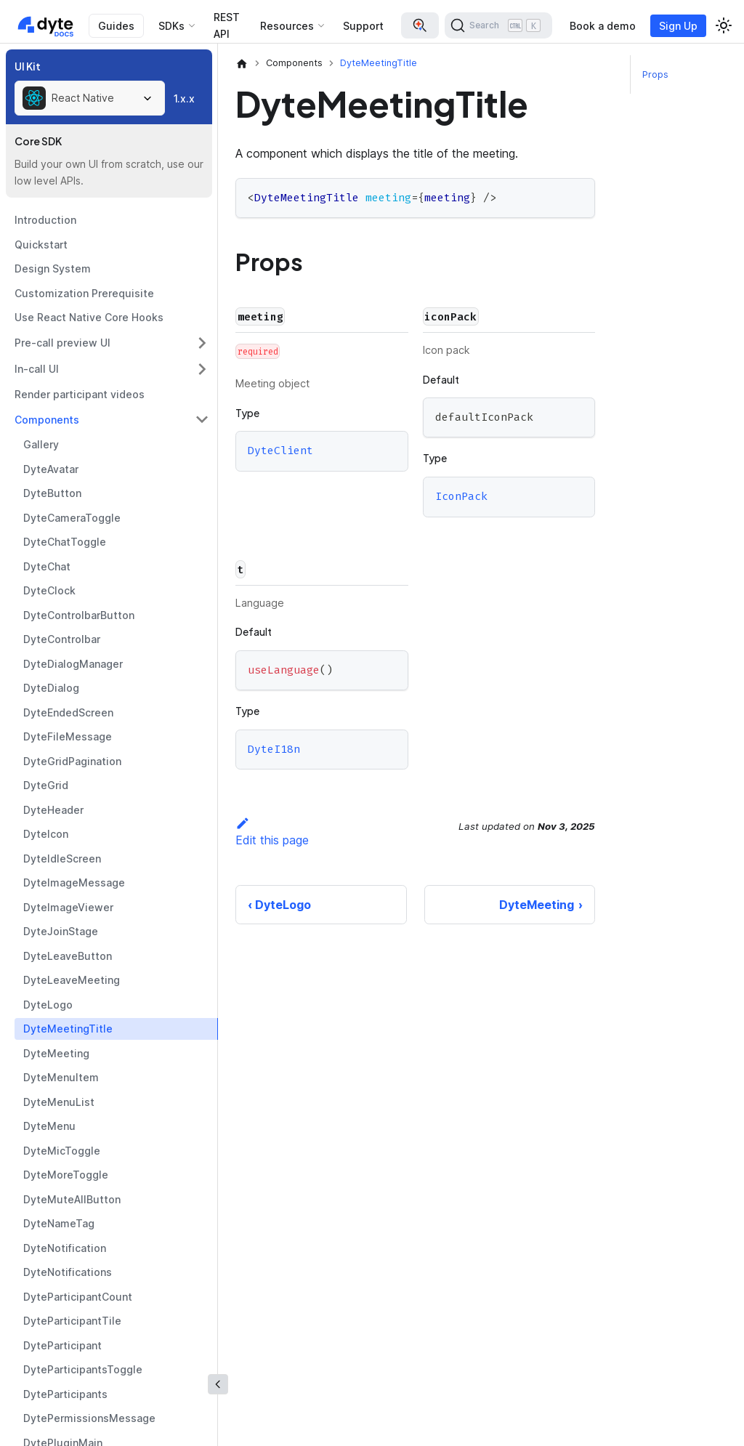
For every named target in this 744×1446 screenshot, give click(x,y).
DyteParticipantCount (77, 1297)
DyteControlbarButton (78, 615)
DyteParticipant (62, 1345)
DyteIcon (45, 834)
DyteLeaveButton (67, 956)
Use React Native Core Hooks (89, 317)
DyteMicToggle (61, 1150)
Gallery (41, 444)
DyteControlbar (61, 639)
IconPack (461, 496)
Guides (116, 26)
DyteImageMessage (74, 882)
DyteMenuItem (61, 1077)
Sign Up (678, 26)
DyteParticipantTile (72, 1320)
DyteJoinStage (60, 931)
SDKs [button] (171, 26)
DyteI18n (274, 749)
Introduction (45, 220)
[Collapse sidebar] (218, 1384)
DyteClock (49, 590)
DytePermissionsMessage (89, 1418)
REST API (227, 25)
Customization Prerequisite (84, 293)
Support (363, 26)
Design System (53, 268)
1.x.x (184, 98)
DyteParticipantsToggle (82, 1369)
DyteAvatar (50, 469)
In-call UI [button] (37, 369)
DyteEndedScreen (68, 712)
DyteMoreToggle (65, 1174)
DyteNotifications (67, 1272)
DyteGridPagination (72, 761)
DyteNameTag (58, 1223)
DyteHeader (53, 810)
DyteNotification (64, 1248)
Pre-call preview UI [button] (62, 342)
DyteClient (280, 451)
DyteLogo (48, 1004)
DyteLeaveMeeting (71, 980)
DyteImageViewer (68, 907)
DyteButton (52, 493)
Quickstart (41, 244)
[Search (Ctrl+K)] (498, 25)
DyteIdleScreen (62, 858)
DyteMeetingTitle (68, 1028)
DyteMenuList (58, 1102)
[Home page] (241, 63)
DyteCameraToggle (72, 518)
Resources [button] (287, 26)
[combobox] (90, 98)
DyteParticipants (65, 1394)
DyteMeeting (56, 1053)
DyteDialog (51, 688)
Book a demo (603, 26)
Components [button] (47, 419)
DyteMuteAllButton (72, 1199)
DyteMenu (49, 1126)
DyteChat (46, 566)
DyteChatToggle (64, 542)
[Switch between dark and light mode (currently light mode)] (723, 25)
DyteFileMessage (67, 736)
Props (655, 74)
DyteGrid (45, 785)
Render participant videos (80, 394)
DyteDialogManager (73, 664)
